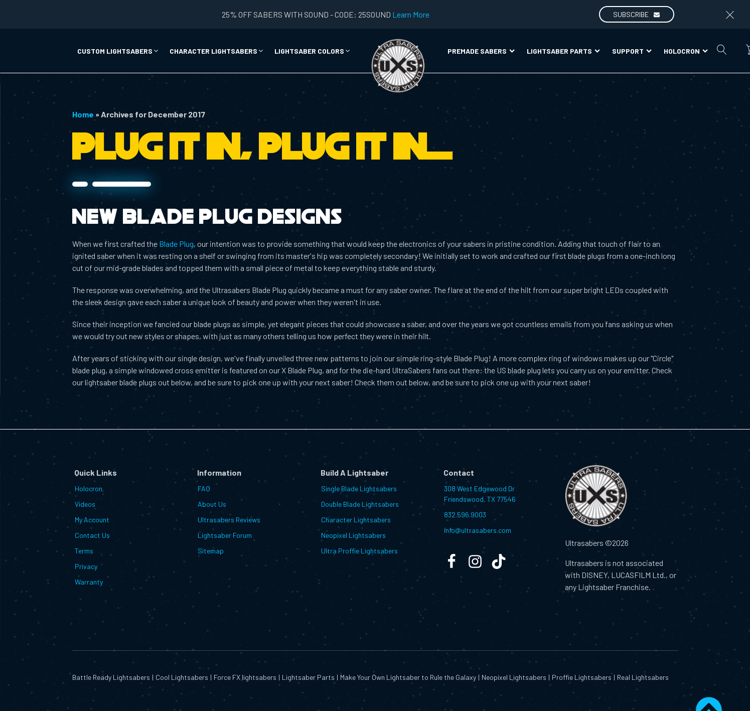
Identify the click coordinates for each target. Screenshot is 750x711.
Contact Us (92, 535)
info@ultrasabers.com (477, 530)
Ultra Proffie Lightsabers (359, 550)
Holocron (686, 51)
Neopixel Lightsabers (353, 535)
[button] (118, 51)
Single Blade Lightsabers (359, 488)
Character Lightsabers (356, 519)
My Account (92, 519)
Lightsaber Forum (225, 535)
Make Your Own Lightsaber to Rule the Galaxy (408, 677)
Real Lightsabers (643, 677)
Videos (85, 504)
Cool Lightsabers (182, 677)
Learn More (410, 14)
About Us (212, 504)
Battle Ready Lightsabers (111, 677)
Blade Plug (176, 243)
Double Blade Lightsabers (360, 504)
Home (83, 114)
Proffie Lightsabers (582, 677)
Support (632, 51)
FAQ (204, 488)
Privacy (86, 566)
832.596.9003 (465, 514)
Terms (84, 550)
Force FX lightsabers (245, 677)
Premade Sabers (481, 51)
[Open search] (722, 49)
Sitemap (211, 550)
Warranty (89, 582)
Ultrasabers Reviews (229, 519)
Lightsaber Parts (563, 51)
